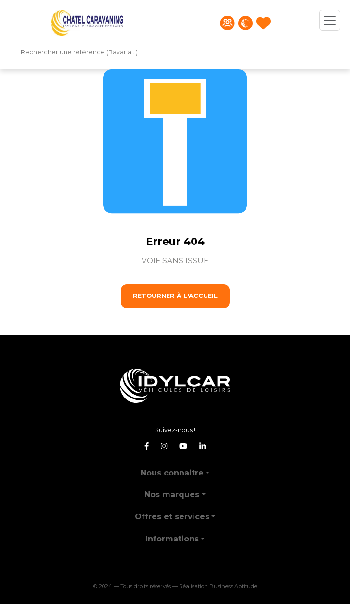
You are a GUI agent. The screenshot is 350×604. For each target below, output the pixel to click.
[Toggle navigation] (329, 20)
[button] (175, 469)
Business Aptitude (233, 586)
